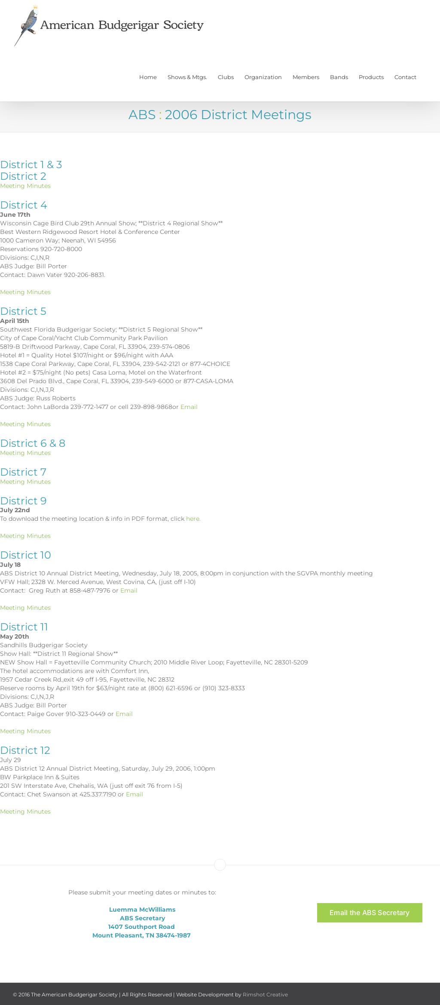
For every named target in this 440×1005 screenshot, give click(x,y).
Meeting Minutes (25, 186)
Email (189, 407)
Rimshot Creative (265, 994)
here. (193, 518)
